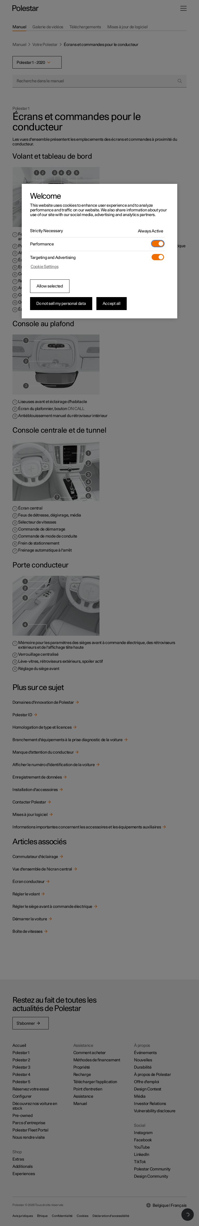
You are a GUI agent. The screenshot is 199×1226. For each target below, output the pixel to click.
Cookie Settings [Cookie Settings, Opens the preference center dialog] (45, 267)
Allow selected (50, 286)
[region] (99, 251)
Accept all (111, 304)
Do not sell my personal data (61, 304)
